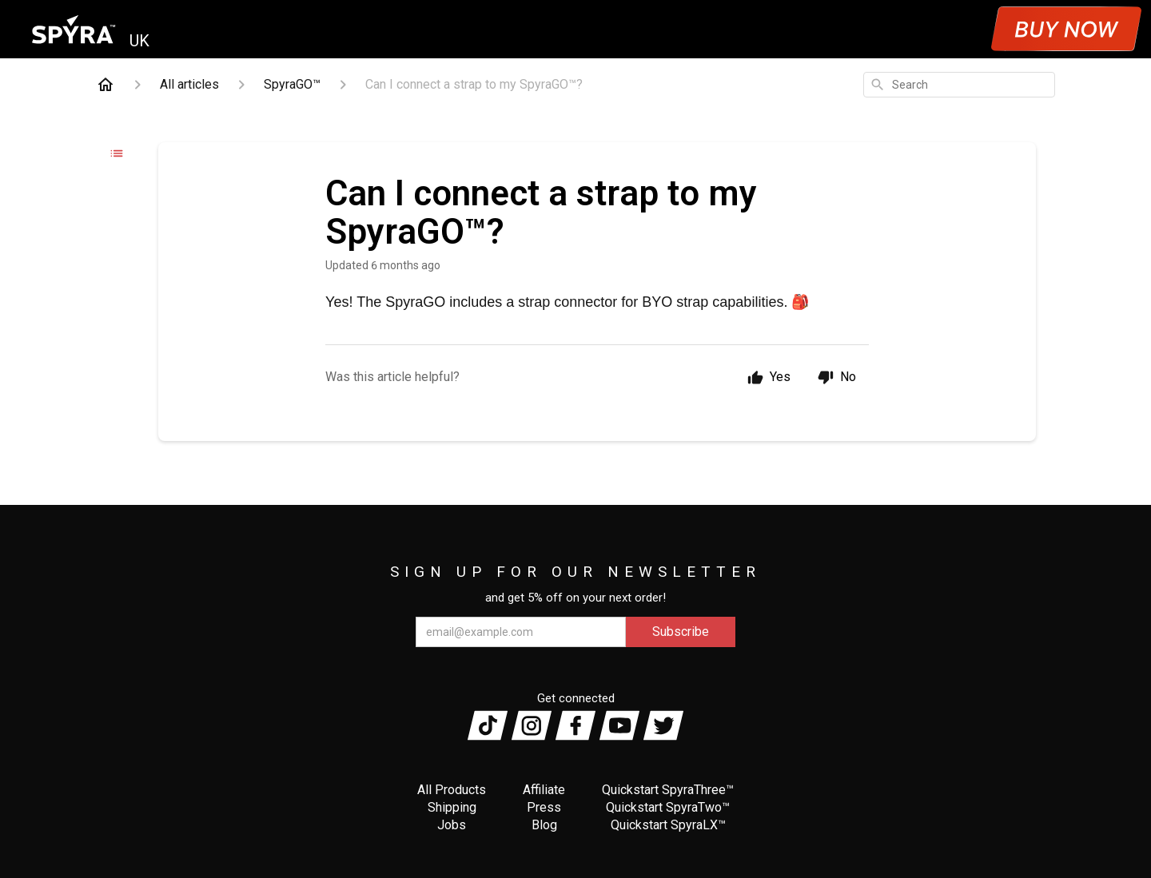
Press (544, 807)
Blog (544, 824)
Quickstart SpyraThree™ (668, 789)
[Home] (105, 84)
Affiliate (544, 789)
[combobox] (959, 84)
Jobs (451, 824)
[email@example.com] (521, 632)
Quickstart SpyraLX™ (668, 824)
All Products (451, 789)
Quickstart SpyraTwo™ (668, 807)
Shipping (452, 807)
